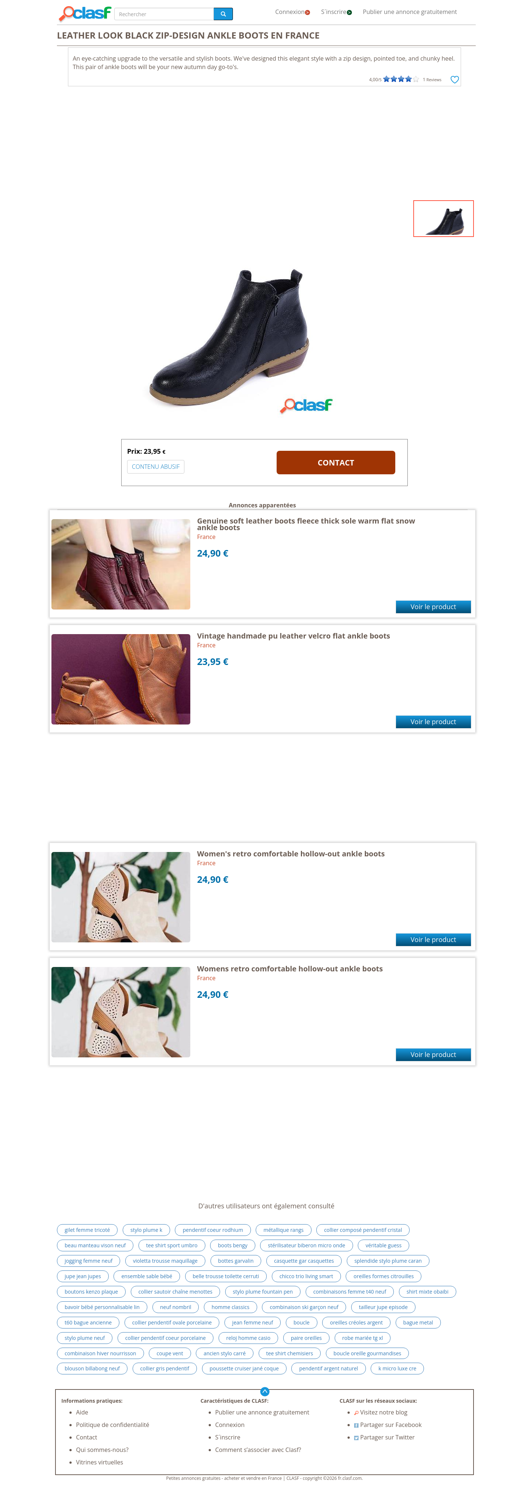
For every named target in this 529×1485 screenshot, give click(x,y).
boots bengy (232, 1245)
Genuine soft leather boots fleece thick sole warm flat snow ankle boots (306, 524)
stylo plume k (146, 1229)
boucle (302, 1322)
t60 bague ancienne (88, 1322)
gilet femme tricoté (87, 1229)
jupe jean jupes (83, 1276)
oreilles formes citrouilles (383, 1276)
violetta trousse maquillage (165, 1260)
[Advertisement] (264, 145)
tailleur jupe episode (383, 1307)
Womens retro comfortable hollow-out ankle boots (290, 969)
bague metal (418, 1322)
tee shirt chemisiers (289, 1353)
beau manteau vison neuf (95, 1245)
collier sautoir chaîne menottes (175, 1291)
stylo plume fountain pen (263, 1291)
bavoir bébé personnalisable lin (102, 1307)
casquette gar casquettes (304, 1260)
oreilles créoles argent (356, 1322)
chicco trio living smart (306, 1276)
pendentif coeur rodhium (213, 1229)
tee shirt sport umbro (172, 1245)
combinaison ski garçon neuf (304, 1307)
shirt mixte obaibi (428, 1291)
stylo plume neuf (85, 1337)
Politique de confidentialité (112, 1425)
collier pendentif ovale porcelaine (172, 1322)
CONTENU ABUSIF (156, 467)
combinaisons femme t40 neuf (349, 1291)
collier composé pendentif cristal (363, 1229)
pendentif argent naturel (328, 1368)
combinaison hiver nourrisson (100, 1353)
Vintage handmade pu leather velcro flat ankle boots (293, 636)
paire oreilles (306, 1337)
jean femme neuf (252, 1322)
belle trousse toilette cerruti (226, 1276)
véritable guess (384, 1245)
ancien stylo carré (225, 1353)
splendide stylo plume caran (388, 1260)
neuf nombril (175, 1307)
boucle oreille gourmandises (367, 1353)
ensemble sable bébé (146, 1276)
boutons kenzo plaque (91, 1291)
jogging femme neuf (88, 1260)
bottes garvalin (236, 1260)
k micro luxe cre (397, 1368)
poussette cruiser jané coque (244, 1368)
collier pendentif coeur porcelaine (165, 1337)
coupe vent (169, 1353)
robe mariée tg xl (362, 1337)
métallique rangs (283, 1229)
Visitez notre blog (380, 1412)
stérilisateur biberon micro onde (306, 1245)
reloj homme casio (248, 1337)
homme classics (230, 1307)
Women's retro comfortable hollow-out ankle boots (291, 854)
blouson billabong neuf (92, 1368)
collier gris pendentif (164, 1368)
